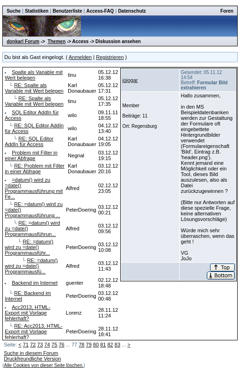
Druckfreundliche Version (32, 358)
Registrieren (110, 57)
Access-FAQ (100, 11)
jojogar (130, 80)
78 (81, 344)
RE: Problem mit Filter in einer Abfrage (35, 168)
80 (96, 344)
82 (110, 344)
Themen (56, 41)
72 (33, 344)
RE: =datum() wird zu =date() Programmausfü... (31, 266)
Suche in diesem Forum (31, 353)
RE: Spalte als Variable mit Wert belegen (34, 88)
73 (40, 344)
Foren (226, 11)
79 (89, 344)
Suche (14, 11)
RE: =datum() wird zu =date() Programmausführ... (29, 247)
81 (103, 344)
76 (61, 344)
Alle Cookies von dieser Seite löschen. (43, 365)
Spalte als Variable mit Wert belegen (34, 75)
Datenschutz (131, 11)
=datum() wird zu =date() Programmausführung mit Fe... (34, 188)
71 (26, 344)
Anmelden (80, 57)
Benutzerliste (67, 11)
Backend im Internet (35, 283)
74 (47, 344)
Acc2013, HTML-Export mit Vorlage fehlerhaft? (28, 312)
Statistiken (37, 11)
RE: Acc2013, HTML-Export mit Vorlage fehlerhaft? (33, 331)
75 (54, 344)
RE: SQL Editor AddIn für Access (29, 141)
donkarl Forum (23, 41)
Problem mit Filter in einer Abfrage (31, 155)
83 (117, 344)
